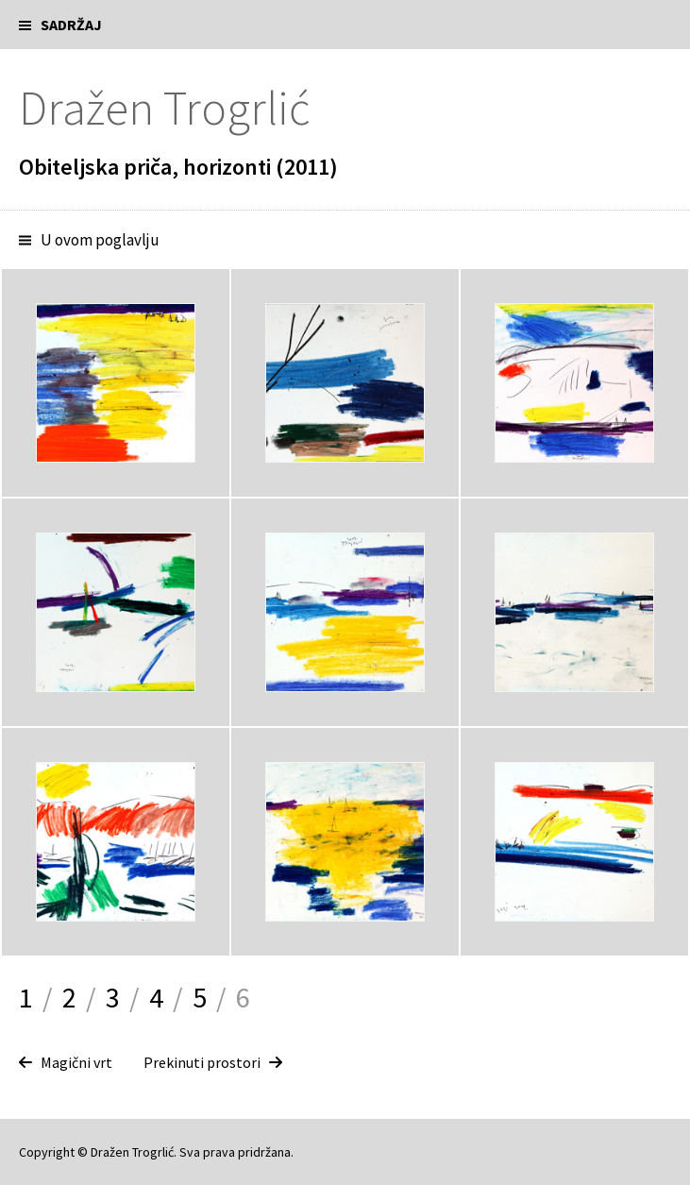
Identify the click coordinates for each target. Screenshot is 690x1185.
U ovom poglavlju (100, 239)
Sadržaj (71, 24)
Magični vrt (76, 1062)
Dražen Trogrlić (164, 108)
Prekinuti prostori (202, 1062)
